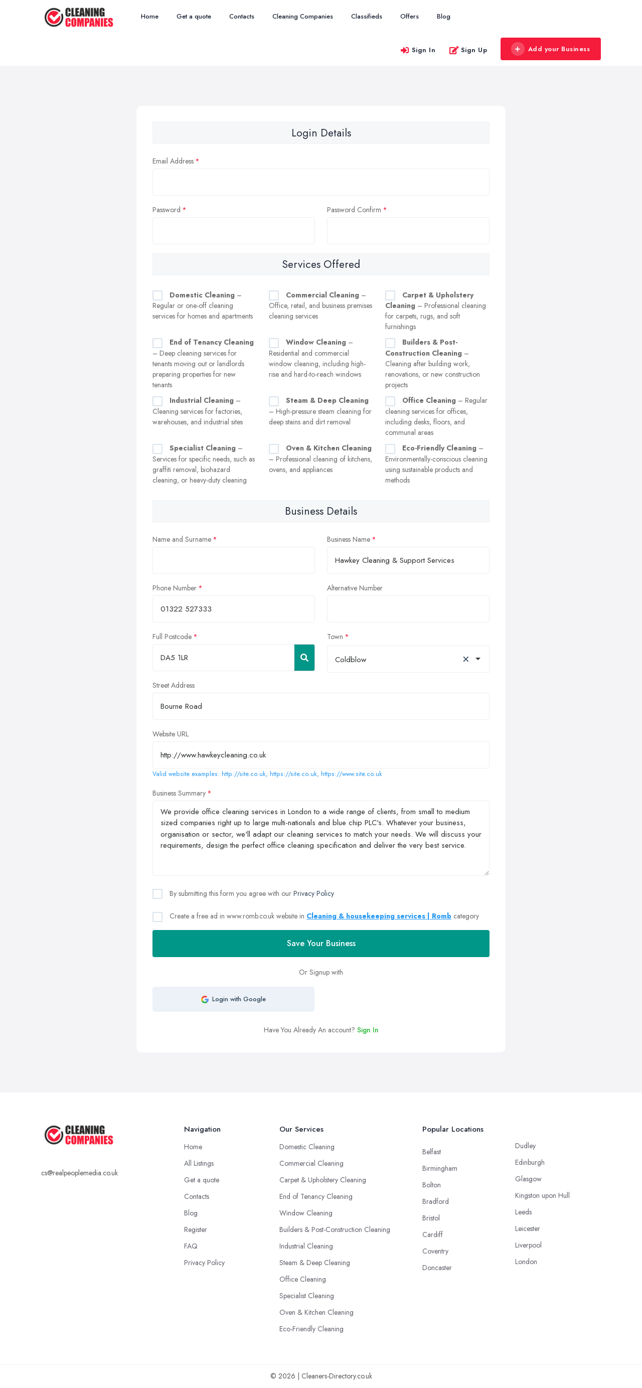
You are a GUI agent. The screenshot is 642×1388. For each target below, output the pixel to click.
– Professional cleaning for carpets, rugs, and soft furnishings (435, 311)
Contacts (241, 16)
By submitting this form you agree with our (251, 893)
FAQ (191, 1246)
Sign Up (468, 50)
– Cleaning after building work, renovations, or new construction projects (432, 363)
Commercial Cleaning (311, 1163)
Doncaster (437, 1268)
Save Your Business (321, 943)
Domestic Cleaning (307, 1147)
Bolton (431, 1185)
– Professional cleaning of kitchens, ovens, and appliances (320, 459)
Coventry (435, 1251)
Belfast (431, 1152)
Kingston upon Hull (542, 1195)
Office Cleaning (302, 1279)
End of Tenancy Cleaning (316, 1196)
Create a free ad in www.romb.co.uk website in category (323, 916)
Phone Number (174, 588)
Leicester (527, 1228)
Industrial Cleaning (306, 1246)
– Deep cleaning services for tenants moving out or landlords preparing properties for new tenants (203, 363)
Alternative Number (355, 588)
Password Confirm (354, 210)
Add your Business (550, 49)
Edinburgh (530, 1162)
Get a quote (194, 16)
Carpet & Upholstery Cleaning (322, 1180)
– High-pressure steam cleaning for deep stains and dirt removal (320, 411)
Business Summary (179, 793)
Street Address (173, 685)
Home (149, 16)
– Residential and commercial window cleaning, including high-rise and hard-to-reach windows (317, 358)
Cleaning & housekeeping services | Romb (378, 916)
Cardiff (432, 1234)
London (526, 1262)
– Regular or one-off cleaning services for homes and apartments (202, 306)
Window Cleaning (306, 1213)
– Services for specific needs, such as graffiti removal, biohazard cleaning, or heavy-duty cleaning (203, 464)
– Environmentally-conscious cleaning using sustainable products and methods (436, 464)
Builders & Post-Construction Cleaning (334, 1229)
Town (335, 637)
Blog (443, 16)
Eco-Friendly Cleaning (311, 1329)
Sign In (417, 50)
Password (166, 210)
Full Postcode (172, 637)
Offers (409, 16)
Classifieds (366, 16)
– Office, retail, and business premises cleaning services (320, 306)
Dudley (525, 1146)
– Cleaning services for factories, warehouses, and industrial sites (197, 411)
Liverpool (528, 1245)
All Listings (199, 1163)
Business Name (348, 539)
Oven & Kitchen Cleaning (316, 1312)
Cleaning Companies (302, 16)
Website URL (170, 734)
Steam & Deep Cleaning (314, 1263)
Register (195, 1229)
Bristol (431, 1218)
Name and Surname (181, 539)
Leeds (523, 1212)
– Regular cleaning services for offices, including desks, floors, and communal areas (436, 416)
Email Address (173, 161)
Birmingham (439, 1168)
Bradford (435, 1201)
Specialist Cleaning (306, 1296)
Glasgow (528, 1179)
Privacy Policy (313, 893)
